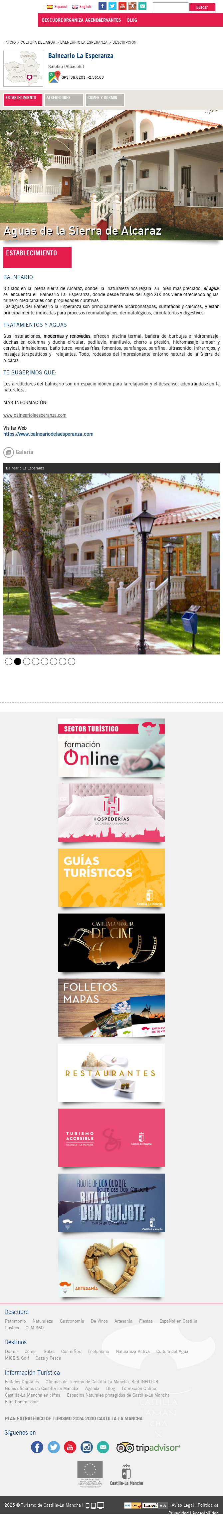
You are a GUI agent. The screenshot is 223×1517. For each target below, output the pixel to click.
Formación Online (138, 1388)
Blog (110, 1388)
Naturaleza (42, 1321)
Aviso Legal (183, 1504)
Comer (30, 1351)
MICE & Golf (16, 1358)
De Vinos (98, 1321)
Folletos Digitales (111, 1008)
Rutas (48, 1351)
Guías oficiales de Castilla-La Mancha (41, 1388)
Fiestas (145, 1321)
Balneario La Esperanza (84, 42)
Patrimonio (14, 1321)
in (134, 6)
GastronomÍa (71, 1321)
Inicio (10, 42)
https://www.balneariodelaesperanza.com (48, 434)
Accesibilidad (205, 1512)
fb (105, 6)
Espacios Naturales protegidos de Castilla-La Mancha (117, 1395)
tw (114, 6)
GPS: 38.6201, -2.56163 (83, 77)
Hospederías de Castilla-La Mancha (111, 813)
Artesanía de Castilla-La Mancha (111, 1268)
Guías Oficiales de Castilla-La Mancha (111, 878)
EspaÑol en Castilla (178, 1321)
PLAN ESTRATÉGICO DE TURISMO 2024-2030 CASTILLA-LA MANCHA (73, 1419)
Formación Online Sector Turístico (111, 747)
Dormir (10, 1351)
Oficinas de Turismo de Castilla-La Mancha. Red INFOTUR (101, 1381)
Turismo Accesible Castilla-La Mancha (111, 1138)
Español (63, 6)
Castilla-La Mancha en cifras (32, 1395)
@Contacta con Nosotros (144, 6)
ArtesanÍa (123, 1321)
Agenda (92, 1388)
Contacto (104, 1447)
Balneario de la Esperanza (8, 661)
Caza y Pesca (48, 1358)
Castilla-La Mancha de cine (111, 943)
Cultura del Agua (38, 42)
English (87, 6)
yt (124, 6)
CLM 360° (35, 1327)
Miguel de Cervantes (111, 1203)
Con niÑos (70, 1351)
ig (87, 1447)
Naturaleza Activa (132, 1351)
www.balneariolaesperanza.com (35, 415)
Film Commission (21, 1401)
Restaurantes (111, 1073)
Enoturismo (98, 1351)
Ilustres (11, 1327)
